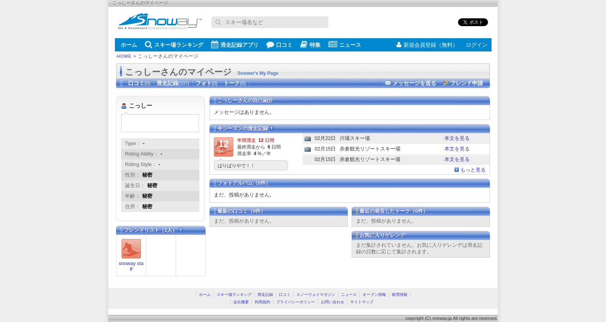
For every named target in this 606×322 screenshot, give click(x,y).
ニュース (344, 44)
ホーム (129, 45)
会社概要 (241, 302)
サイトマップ (361, 302)
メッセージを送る (414, 83)
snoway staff (131, 266)
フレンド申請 (466, 83)
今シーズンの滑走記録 (245, 128)
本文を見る (457, 138)
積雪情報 (399, 294)
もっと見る (473, 170)
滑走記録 (173, 83)
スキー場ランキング (174, 44)
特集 (310, 44)
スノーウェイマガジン (315, 294)
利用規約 (262, 302)
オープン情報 (374, 294)
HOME (124, 56)
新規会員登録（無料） (427, 45)
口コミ (279, 44)
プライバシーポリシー (295, 302)
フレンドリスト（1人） (153, 230)
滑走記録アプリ (235, 44)
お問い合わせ (332, 302)
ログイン (477, 45)
